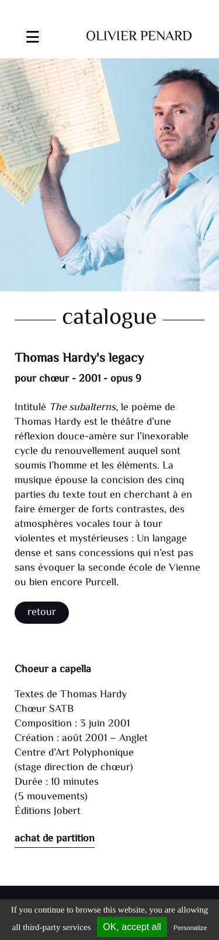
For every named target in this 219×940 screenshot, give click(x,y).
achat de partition (55, 839)
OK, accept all (132, 927)
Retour (41, 612)
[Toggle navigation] (33, 29)
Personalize (190, 927)
